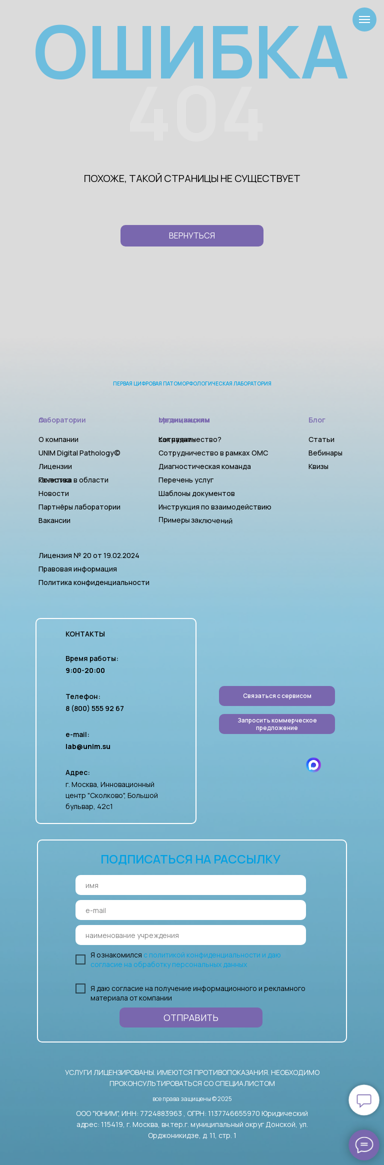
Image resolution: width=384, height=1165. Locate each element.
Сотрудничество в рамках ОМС (213, 453)
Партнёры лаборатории (79, 507)
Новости (53, 493)
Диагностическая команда (204, 466)
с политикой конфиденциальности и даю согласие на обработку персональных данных (185, 959)
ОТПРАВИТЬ (191, 1018)
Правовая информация (77, 569)
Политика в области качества (73, 479)
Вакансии (54, 520)
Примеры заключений (195, 520)
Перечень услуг (186, 479)
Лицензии (55, 466)
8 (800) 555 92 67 (95, 708)
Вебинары (325, 453)
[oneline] (191, 935)
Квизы (318, 466)
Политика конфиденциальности (94, 582)
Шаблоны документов (197, 493)
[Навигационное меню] (364, 19)
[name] (191, 885)
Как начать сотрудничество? (190, 439)
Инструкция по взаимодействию (215, 507)
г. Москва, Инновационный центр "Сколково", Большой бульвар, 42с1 (112, 795)
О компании (58, 439)
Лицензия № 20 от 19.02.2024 (89, 555)
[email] (191, 910)
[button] (277, 724)
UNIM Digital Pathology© (79, 453)
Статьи (321, 439)
